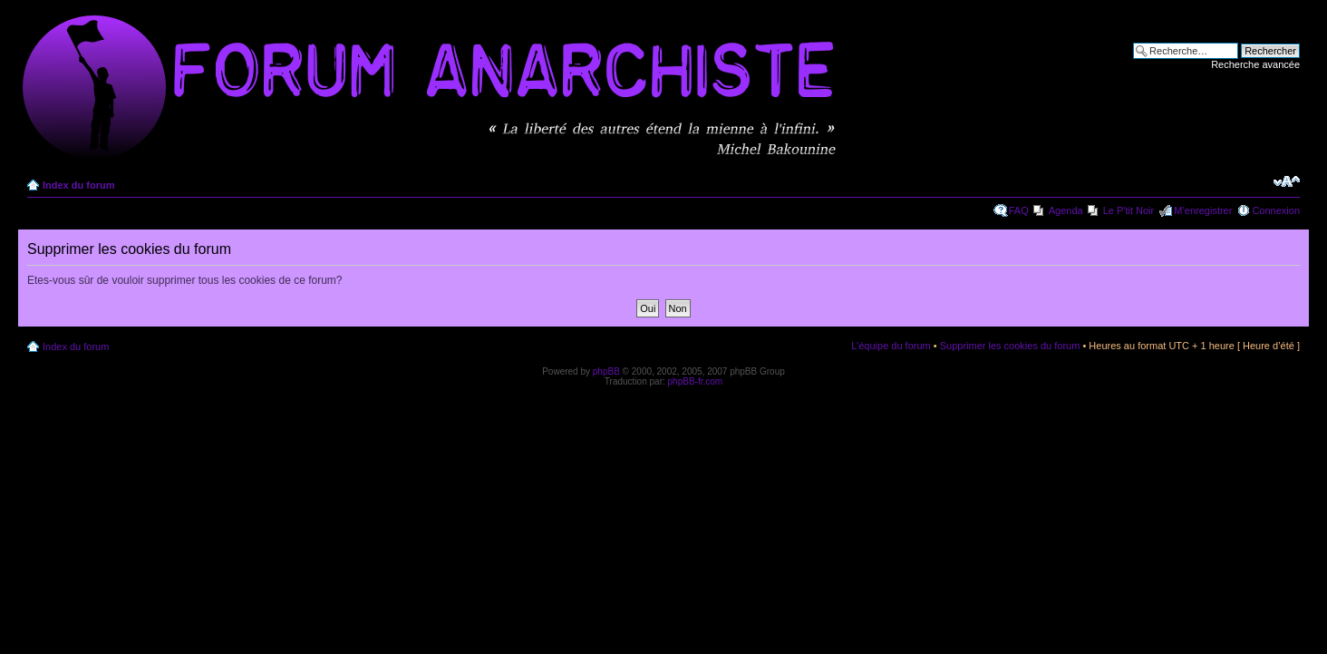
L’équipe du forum (890, 345)
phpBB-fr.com (695, 381)
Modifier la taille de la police (1287, 181)
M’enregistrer (1203, 210)
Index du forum (78, 185)
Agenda (1066, 210)
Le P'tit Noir (1129, 210)
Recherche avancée (1255, 64)
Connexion (1276, 210)
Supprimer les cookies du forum (1010, 345)
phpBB (606, 371)
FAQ (1019, 210)
